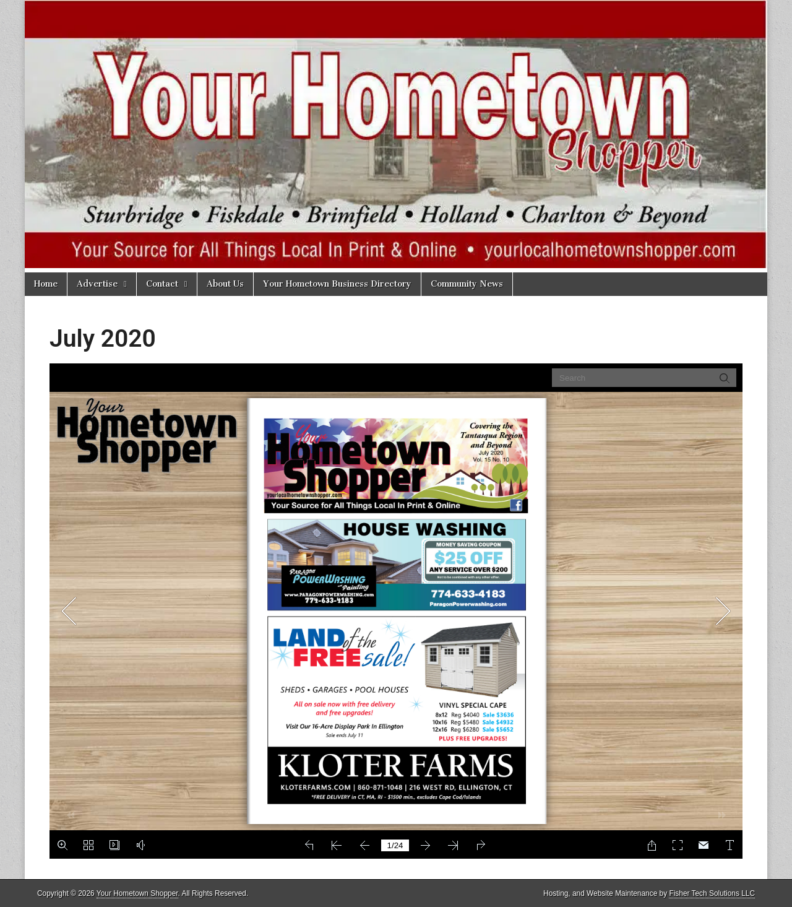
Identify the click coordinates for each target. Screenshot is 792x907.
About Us (225, 284)
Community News (467, 284)
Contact (162, 284)
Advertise (97, 284)
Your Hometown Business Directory (337, 284)
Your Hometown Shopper (137, 893)
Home (46, 284)
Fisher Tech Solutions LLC (712, 893)
